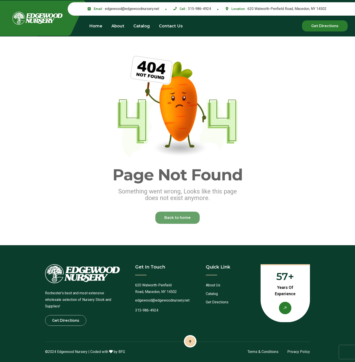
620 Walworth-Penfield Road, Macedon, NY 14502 (286, 9)
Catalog (212, 294)
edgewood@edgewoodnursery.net (132, 9)
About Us (213, 285)
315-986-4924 (199, 9)
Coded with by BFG (107, 352)
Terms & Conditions (262, 352)
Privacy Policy (298, 352)
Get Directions (217, 302)
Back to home (177, 219)
